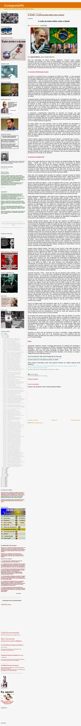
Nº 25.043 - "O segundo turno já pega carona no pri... (12, 464)
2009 (3, 486)
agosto (4, 468)
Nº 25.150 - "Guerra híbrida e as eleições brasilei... (11, 344)
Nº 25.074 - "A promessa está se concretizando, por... (12, 430)
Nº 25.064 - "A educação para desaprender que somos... (12, 441)
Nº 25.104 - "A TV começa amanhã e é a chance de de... (12, 396)
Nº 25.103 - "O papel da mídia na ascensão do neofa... (12, 397)
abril (4, 472)
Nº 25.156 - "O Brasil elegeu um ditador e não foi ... (11, 338)
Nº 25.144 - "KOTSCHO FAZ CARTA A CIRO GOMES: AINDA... (14, 352)
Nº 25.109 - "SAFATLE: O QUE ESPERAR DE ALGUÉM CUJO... (14, 391)
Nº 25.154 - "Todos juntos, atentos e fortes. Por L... (11, 340)
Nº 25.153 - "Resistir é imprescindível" (9, 341)
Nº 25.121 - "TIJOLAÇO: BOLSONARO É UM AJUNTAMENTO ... (14, 377)
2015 (3, 479)
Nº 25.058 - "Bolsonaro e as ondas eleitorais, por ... (11, 448)
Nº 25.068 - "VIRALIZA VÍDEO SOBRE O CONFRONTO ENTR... (14, 436)
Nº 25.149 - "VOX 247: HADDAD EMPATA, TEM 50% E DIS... (13, 345)
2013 (3, 481)
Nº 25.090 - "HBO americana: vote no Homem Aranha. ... (12, 413)
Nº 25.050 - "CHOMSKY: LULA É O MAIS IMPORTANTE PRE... (14, 456)
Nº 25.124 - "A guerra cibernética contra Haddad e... (12, 374)
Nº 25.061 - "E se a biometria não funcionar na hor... (12, 445)
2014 (3, 480)
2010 (3, 485)
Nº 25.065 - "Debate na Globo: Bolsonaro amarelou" (12, 440)
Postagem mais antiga (75, 420)
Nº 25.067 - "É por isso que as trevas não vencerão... (12, 437)
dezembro (5, 335)
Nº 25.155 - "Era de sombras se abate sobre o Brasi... (12, 339)
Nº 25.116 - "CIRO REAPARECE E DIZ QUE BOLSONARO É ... (14, 382)
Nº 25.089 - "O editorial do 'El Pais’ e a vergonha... (11, 414)
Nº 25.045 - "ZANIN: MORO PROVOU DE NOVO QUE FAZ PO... (14, 462)
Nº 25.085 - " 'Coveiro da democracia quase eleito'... (12, 418)
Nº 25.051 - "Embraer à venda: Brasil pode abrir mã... (12, 455)
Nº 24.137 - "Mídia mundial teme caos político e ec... (12, 359)
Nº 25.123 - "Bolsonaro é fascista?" (9, 375)
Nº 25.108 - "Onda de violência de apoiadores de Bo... (12, 392)
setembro (5, 467)
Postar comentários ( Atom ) (37, 422)
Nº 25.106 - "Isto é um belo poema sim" (9, 394)
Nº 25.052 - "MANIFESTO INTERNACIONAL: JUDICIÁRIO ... (13, 454)
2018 (3, 334)
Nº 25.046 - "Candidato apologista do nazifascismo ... (12, 461)
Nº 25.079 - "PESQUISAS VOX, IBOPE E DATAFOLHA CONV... (14, 424)
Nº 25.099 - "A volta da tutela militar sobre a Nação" (46, 15)
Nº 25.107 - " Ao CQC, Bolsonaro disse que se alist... (12, 393)
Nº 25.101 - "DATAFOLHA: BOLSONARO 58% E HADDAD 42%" (14, 399)
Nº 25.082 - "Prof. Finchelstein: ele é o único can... (11, 421)
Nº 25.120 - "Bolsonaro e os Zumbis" (9, 378)
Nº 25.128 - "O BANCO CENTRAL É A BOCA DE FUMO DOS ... (14, 369)
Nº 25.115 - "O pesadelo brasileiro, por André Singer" (12, 383)
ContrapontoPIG (14, 5)
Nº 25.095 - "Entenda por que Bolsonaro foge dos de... (12, 408)
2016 (3, 478)
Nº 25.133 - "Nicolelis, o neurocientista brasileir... (11, 363)
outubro (4, 337)
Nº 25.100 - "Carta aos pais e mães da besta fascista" (12, 400)
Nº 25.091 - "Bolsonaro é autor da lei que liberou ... (11, 412)
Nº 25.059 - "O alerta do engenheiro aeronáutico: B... (12, 447)
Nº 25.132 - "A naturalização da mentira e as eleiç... (12, 364)
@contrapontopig (4, 168)
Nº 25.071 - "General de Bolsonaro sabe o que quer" (12, 433)
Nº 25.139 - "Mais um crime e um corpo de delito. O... (12, 357)
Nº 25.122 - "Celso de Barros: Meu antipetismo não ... (12, 376)
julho (4, 469)
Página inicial (54, 420)
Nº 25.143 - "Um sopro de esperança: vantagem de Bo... (12, 353)
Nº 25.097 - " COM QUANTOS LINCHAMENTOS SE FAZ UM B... (14, 405)
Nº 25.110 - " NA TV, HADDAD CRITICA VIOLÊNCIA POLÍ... (13, 390)
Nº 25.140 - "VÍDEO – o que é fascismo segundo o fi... (12, 356)
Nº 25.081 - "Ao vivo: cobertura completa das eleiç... (12, 422)
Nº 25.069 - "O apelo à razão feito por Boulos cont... (12, 435)
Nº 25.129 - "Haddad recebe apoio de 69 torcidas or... (12, 368)
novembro (5, 336)
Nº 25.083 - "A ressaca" (7, 420)
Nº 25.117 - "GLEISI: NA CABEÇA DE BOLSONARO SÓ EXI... (13, 381)
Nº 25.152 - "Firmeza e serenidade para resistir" (11, 342)
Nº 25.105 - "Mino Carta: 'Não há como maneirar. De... (12, 395)
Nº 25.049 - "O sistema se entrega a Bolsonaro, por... (12, 457)
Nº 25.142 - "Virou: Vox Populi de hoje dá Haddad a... (12, 354)
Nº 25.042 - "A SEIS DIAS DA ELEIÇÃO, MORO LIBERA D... (13, 465)
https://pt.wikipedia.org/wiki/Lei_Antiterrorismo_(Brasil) (44, 358)
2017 (3, 477)
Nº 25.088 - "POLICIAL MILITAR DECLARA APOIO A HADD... (13, 415)
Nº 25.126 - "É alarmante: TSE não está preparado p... (12, 372)
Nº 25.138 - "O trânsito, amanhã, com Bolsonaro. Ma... (12, 358)
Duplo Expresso (34, 25)
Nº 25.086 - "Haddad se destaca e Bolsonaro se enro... (12, 417)
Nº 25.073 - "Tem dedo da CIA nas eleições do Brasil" (12, 431)
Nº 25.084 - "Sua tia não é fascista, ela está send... (11, 419)
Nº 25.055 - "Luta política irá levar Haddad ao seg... (11, 451)
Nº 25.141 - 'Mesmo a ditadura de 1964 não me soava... (12, 355)
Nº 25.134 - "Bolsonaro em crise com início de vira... (12, 362)
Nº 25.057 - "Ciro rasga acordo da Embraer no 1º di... (12, 449)
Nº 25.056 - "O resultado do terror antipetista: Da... (11, 450)
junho (4, 470)
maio (4, 471)
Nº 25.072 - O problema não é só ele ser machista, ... (12, 432)
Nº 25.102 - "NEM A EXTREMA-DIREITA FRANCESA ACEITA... (14, 398)
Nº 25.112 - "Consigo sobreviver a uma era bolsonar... (12, 387)
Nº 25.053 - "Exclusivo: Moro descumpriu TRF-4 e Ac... (12, 453)
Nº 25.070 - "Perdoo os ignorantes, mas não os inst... (12, 434)
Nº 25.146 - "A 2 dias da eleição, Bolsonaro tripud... (11, 349)
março (4, 473)
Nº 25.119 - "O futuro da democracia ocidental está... (12, 379)
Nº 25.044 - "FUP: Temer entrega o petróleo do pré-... (12, 463)
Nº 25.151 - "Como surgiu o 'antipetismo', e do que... (12, 343)
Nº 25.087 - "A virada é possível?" (8, 416)
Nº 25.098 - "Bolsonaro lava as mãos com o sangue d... (12, 404)
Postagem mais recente (33, 420)
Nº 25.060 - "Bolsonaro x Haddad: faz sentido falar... (12, 446)
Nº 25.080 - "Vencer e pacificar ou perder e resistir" (11, 423)
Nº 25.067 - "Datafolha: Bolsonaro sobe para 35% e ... (12, 439)
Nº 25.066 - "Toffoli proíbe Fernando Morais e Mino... (12, 438)
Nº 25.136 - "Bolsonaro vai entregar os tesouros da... (12, 360)
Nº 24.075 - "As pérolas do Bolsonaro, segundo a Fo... (12, 429)
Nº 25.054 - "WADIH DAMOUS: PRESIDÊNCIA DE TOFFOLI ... (14, 452)
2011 (3, 484)
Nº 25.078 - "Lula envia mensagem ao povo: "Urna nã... (12, 425)
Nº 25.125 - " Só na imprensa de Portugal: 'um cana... (12, 373)
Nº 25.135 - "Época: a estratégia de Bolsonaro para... (12, 361)
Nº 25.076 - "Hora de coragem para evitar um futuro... (12, 428)
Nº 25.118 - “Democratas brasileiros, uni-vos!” (10, 380)
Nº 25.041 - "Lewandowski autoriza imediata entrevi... (12, 466)
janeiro (4, 476)
